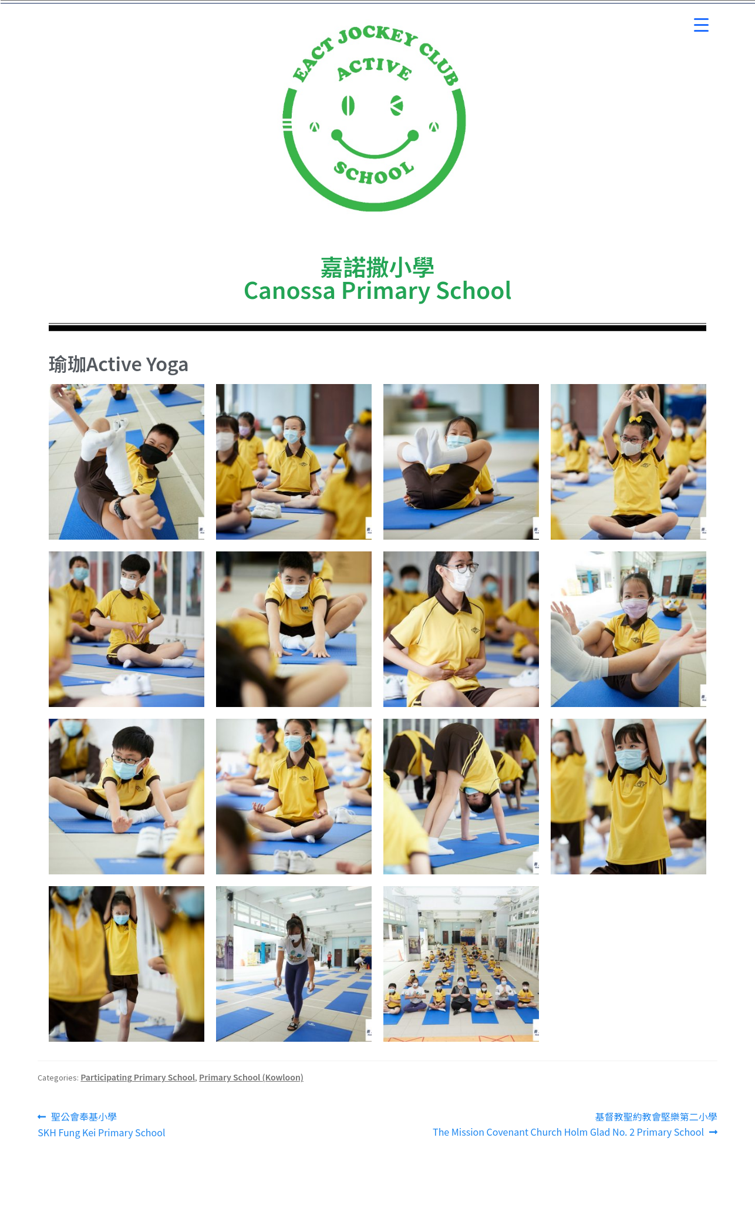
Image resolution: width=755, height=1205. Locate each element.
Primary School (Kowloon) (251, 1077)
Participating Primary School (137, 1077)
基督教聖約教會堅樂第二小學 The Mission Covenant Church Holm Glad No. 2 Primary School (575, 1124)
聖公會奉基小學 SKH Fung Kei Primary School (101, 1124)
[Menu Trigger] (701, 25)
